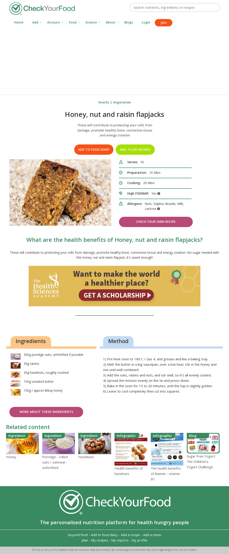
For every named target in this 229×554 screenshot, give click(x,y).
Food (72, 22)
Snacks (103, 102)
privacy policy (49, 549)
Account (53, 22)
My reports (120, 540)
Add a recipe (130, 535)
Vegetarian (122, 102)
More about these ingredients (46, 412)
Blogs (128, 22)
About (110, 22)
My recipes (99, 540)
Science (91, 22)
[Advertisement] (114, 61)
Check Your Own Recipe (156, 221)
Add (35, 22)
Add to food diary (94, 149)
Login (146, 22)
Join (164, 22)
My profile (139, 540)
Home (18, 22)
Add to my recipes (135, 149)
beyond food (78, 535)
